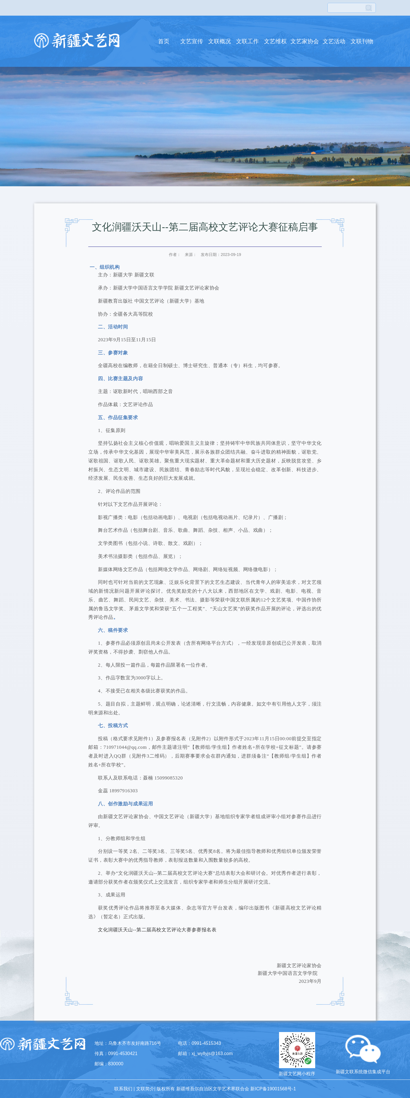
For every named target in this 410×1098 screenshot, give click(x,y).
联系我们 (123, 1088)
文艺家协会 (304, 41)
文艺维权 (275, 41)
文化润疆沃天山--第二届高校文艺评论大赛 (145, 929)
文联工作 (247, 41)
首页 (163, 41)
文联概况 (219, 41)
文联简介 (145, 1088)
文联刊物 (361, 41)
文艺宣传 (191, 41)
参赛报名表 (204, 929)
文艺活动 (334, 41)
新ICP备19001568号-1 (273, 1088)
